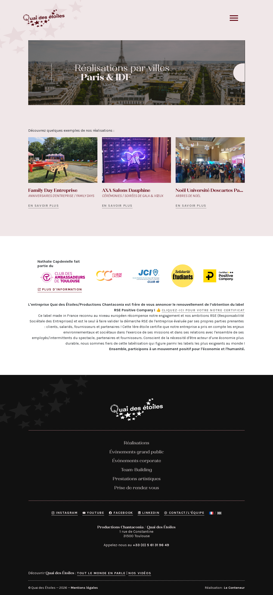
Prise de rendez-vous (136, 487)
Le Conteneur (234, 588)
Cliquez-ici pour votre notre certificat (203, 310)
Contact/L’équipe (184, 512)
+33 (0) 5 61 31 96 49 (151, 545)
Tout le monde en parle (101, 573)
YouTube (93, 512)
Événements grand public (136, 452)
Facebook (121, 512)
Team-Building (136, 470)
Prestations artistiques (137, 479)
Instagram (64, 512)
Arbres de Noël (188, 195)
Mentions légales (84, 588)
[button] (239, 18)
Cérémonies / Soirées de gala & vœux (132, 195)
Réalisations (136, 442)
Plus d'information (59, 289)
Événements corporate (136, 461)
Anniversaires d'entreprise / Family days (61, 195)
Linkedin (148, 512)
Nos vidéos (139, 573)
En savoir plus (43, 206)
